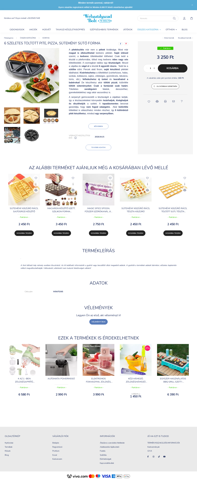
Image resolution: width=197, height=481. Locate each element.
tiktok (159, 456)
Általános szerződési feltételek (112, 443)
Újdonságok (17, 29)
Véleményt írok (98, 322)
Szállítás (103, 455)
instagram (153, 456)
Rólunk (7, 451)
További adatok (98, 147)
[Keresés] (157, 18)
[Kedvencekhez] (36, 178)
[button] (165, 86)
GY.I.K (149, 451)
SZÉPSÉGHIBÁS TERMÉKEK (104, 29)
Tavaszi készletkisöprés (70, 29)
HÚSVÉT (46, 29)
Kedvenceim (57, 459)
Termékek (8, 447)
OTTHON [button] (170, 29)
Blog (184, 29)
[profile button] (184, 18)
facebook (148, 456)
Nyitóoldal (9, 443)
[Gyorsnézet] (36, 184)
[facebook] (120, 43)
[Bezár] (192, 5)
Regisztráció (57, 447)
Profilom (55, 451)
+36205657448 (33, 18)
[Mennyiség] (150, 68)
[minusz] (147, 68)
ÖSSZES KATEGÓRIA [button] (148, 29)
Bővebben (98, 126)
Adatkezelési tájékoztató (109, 447)
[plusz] (154, 68)
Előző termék (169, 38)
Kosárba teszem (24, 233)
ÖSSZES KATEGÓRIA (28, 38)
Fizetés (102, 451)
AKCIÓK (33, 29)
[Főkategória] (8, 38)
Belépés (55, 443)
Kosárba (173, 68)
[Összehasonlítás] (36, 190)
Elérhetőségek (105, 459)
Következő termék (184, 38)
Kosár (54, 455)
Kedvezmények (153, 447)
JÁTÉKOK (127, 29)
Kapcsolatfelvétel (107, 463)
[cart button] (191, 18)
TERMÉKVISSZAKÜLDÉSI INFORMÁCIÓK (163, 443)
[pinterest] (126, 43)
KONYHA (46, 38)
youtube (164, 456)
